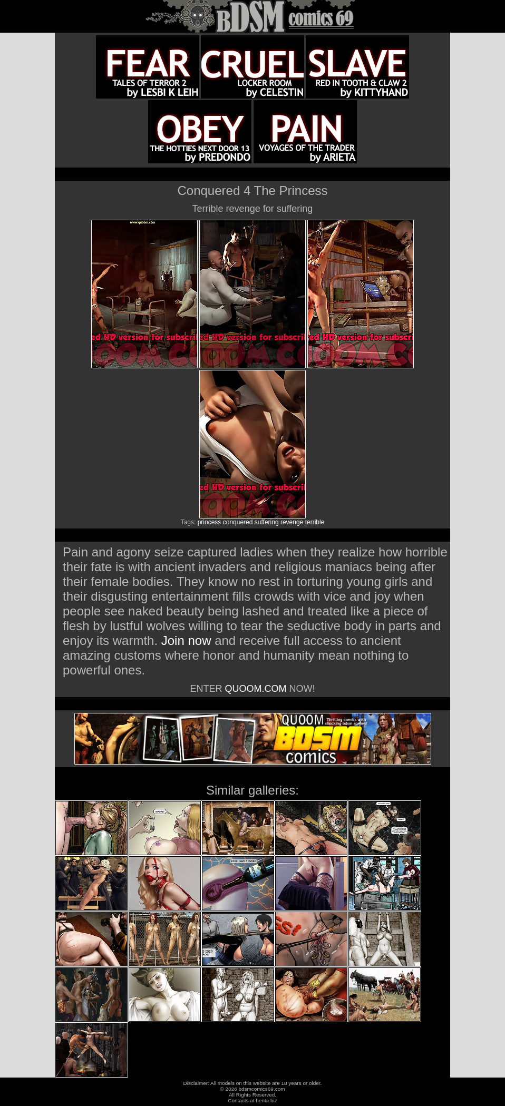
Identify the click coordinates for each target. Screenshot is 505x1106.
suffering (267, 522)
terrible (315, 522)
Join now (188, 640)
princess (209, 522)
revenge (291, 522)
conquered (238, 522)
